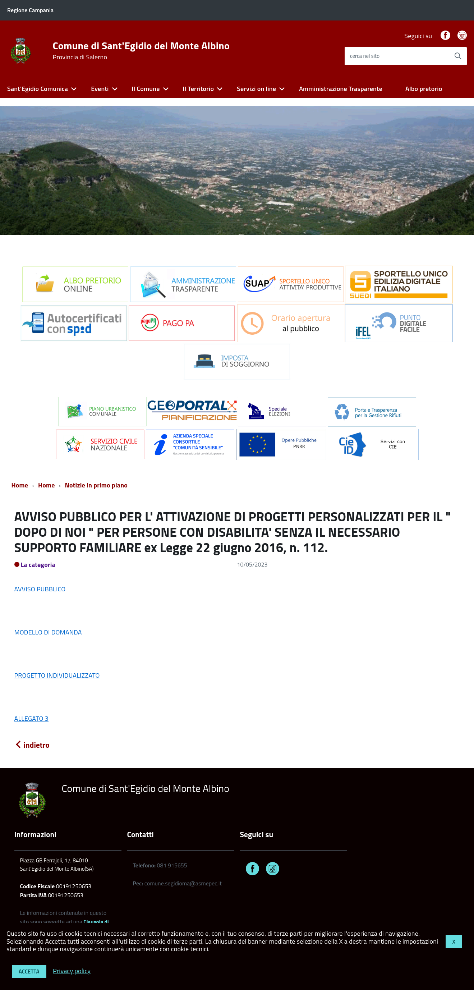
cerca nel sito (364, 56)
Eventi (100, 88)
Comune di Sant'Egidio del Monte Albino (141, 51)
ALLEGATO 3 (31, 718)
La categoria (38, 564)
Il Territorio (198, 88)
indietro (32, 745)
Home (19, 485)
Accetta (29, 971)
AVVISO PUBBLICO (40, 589)
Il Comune (146, 88)
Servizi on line (256, 88)
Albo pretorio (423, 88)
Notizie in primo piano (96, 485)
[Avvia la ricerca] (458, 56)
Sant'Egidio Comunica (37, 88)
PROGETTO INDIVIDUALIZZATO (57, 675)
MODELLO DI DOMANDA (48, 632)
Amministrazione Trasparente (340, 88)
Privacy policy (72, 970)
